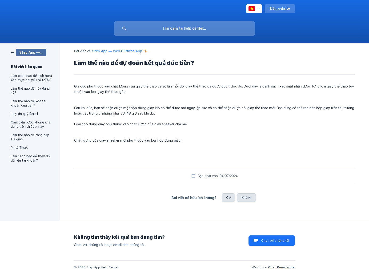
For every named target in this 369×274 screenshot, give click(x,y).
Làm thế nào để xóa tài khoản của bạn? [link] (28, 103)
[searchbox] (184, 28)
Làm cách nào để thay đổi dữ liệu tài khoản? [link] (30, 158)
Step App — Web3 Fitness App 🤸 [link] (119, 51)
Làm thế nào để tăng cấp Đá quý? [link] (30, 137)
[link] (28, 52)
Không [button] (246, 197)
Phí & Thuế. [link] (19, 148)
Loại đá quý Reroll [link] (24, 114)
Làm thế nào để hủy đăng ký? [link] (30, 91)
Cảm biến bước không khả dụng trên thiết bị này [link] (30, 124)
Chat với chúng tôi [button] (275, 240)
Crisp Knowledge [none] (281, 267)
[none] (254, 8)
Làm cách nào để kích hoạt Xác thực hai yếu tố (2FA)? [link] (31, 78)
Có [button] (228, 197)
